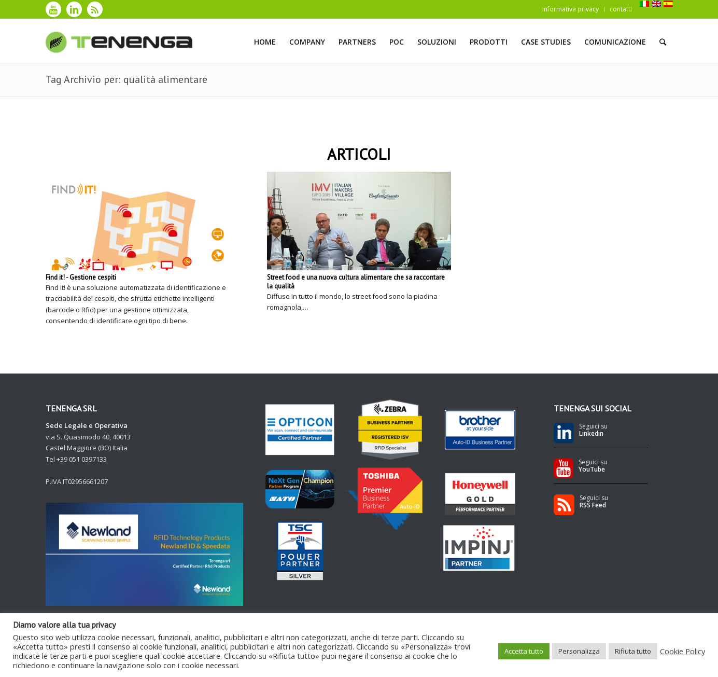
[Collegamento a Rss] (95, 9)
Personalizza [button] (579, 651)
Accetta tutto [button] (523, 651)
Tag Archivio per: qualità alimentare (126, 79)
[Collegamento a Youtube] (53, 9)
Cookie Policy (682, 651)
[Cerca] (663, 42)
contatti (621, 9)
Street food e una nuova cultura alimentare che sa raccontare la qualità (356, 282)
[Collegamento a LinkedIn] (74, 9)
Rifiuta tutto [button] (633, 651)
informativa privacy (570, 9)
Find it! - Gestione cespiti (81, 277)
